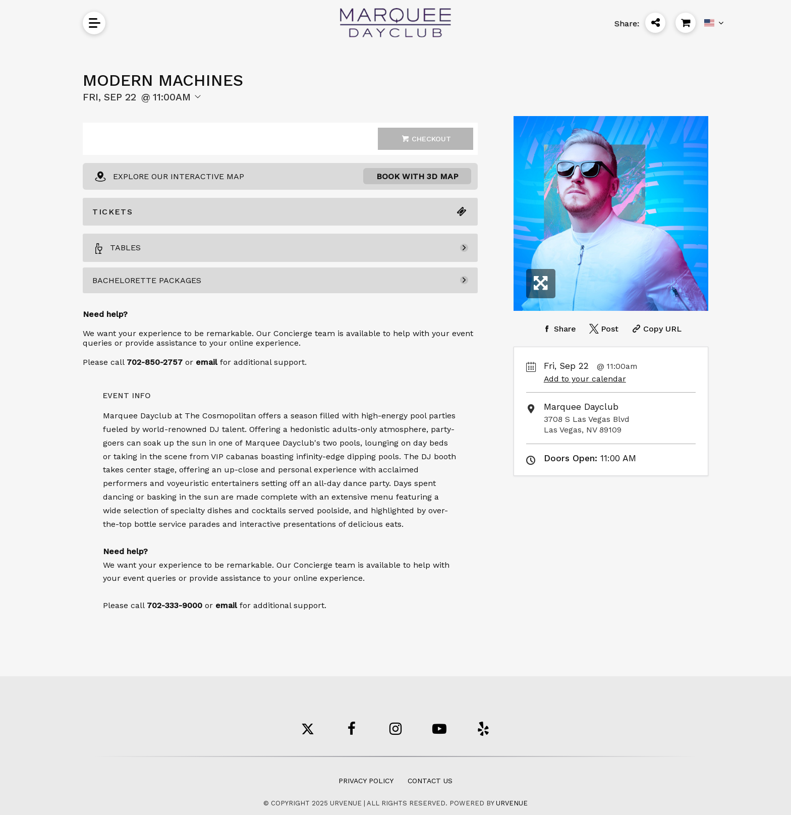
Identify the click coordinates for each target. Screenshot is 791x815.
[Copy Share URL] (656, 329)
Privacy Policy (365, 781)
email (226, 605)
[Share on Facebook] (558, 329)
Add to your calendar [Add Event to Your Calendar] (585, 379)
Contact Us (430, 781)
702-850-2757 (155, 362)
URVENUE (512, 803)
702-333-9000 (174, 605)
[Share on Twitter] (602, 329)
